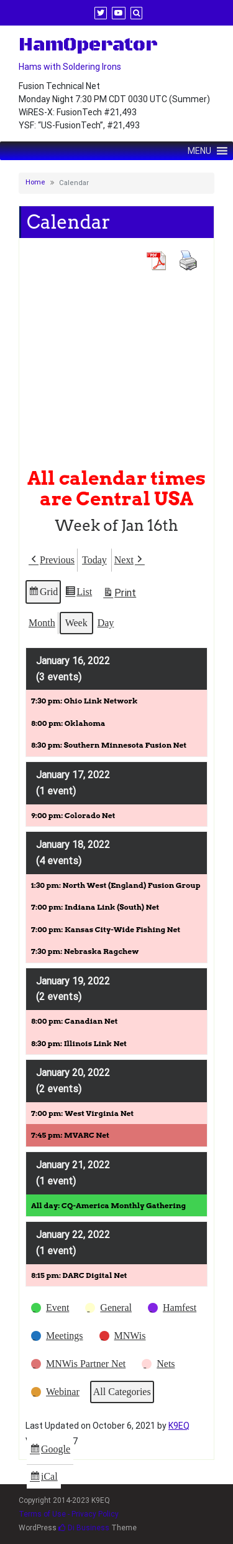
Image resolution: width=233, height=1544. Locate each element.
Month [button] (42, 621)
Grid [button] (43, 593)
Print (119, 594)
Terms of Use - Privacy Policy (69, 1514)
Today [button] (94, 559)
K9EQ (179, 1426)
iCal (45, 1478)
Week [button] (76, 621)
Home (35, 182)
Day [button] (106, 621)
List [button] (78, 593)
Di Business (83, 1527)
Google (49, 1451)
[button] (51, 560)
